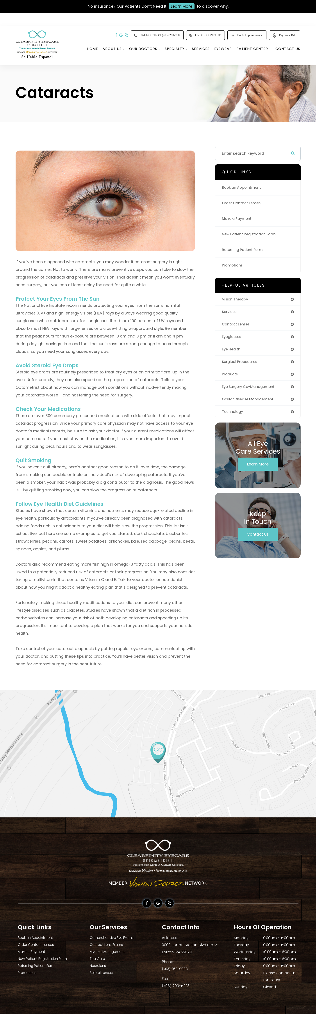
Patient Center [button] (253, 48)
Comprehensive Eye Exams (115, 937)
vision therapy (236, 299)
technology (233, 416)
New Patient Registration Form (251, 234)
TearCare (98, 958)
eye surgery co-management (251, 390)
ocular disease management (250, 403)
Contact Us (287, 48)
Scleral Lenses (103, 972)
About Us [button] (114, 48)
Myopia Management (109, 951)
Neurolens (99, 965)
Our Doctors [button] (144, 48)
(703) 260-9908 (176, 968)
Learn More (181, 6)
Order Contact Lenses (243, 203)
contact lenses (237, 325)
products (230, 377)
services (230, 312)
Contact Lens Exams (108, 944)
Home (92, 48)
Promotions (233, 265)
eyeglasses (233, 338)
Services (201, 48)
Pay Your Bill (283, 35)
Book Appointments (245, 35)
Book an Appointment (243, 187)
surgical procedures (241, 364)
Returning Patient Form (244, 249)
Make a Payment (238, 218)
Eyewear (223, 48)
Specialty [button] (176, 48)
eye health (232, 351)
